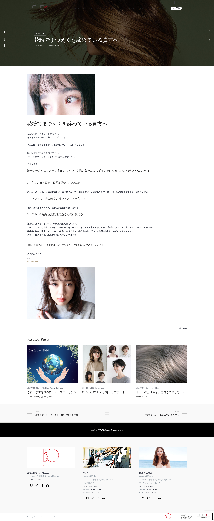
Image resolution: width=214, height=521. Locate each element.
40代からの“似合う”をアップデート (103, 392)
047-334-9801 (33, 262)
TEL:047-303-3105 (34, 480)
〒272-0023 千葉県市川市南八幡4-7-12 (43, 476)
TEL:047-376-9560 (146, 486)
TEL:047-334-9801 (90, 486)
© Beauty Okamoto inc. (50, 517)
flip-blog (45, 388)
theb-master (55, 46)
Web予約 (176, 8)
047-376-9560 (181, 2)
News (52, 388)
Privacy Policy (32, 517)
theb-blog (39, 33)
